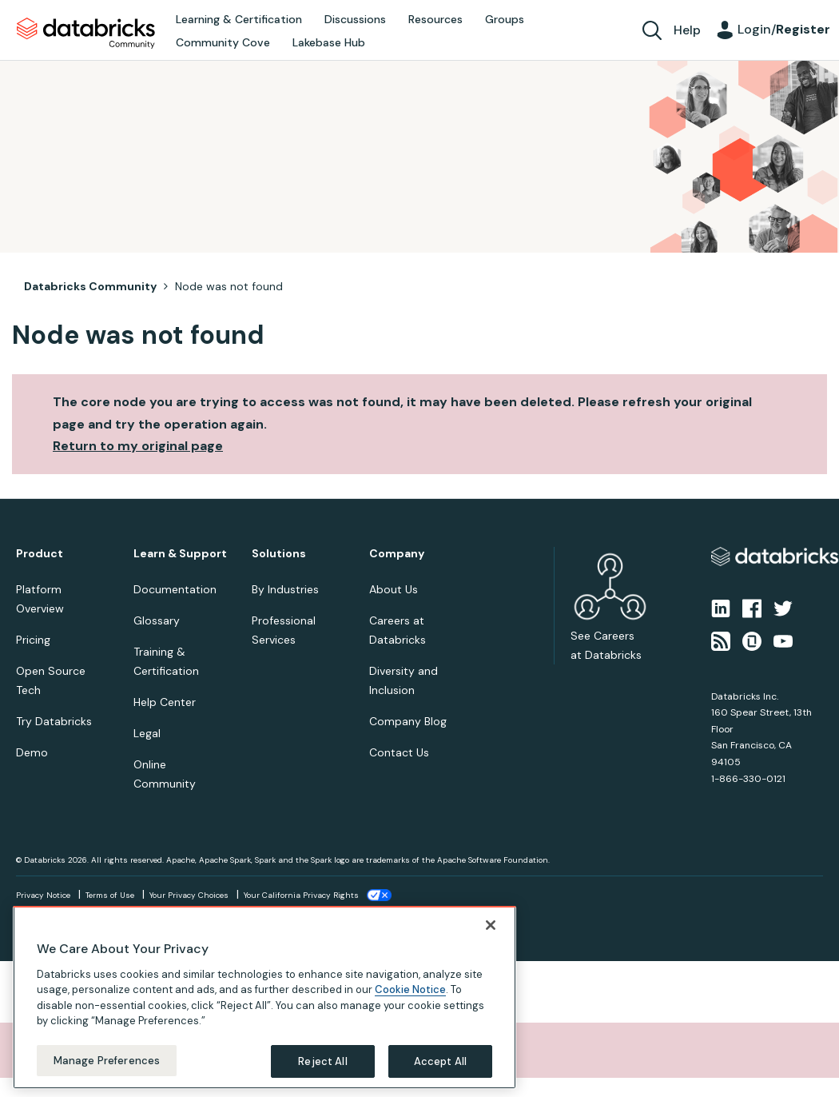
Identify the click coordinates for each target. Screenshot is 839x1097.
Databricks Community (86, 34)
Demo (32, 752)
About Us (393, 589)
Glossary (156, 620)
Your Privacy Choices (189, 895)
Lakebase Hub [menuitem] (328, 42)
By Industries (285, 589)
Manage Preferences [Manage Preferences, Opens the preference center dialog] (107, 1076)
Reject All (322, 1076)
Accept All (440, 1076)
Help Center (164, 702)
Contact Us (399, 752)
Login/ (784, 29)
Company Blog (408, 721)
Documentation (175, 589)
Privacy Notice (43, 895)
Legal (147, 733)
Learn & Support (180, 553)
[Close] (490, 940)
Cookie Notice (410, 1005)
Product (39, 553)
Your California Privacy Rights (301, 895)
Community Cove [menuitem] (223, 42)
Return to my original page (138, 445)
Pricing (33, 639)
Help (687, 30)
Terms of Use (109, 895)
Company (396, 553)
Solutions (279, 553)
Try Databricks (54, 721)
